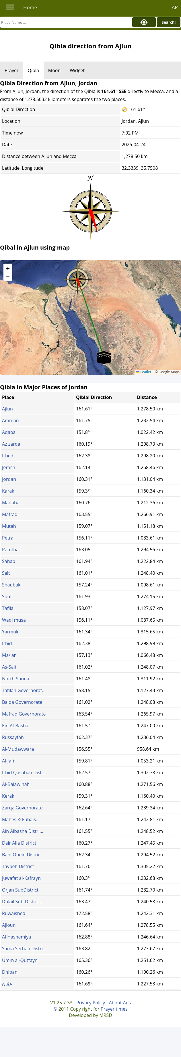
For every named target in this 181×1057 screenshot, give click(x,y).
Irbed (7, 456)
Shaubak (11, 585)
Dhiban (9, 972)
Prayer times (114, 1009)
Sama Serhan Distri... (24, 948)
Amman (10, 420)
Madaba (11, 502)
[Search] (64, 22)
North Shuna (15, 678)
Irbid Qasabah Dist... (23, 772)
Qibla (33, 70)
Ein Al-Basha (15, 725)
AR (175, 7)
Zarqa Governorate (22, 808)
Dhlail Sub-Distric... (22, 901)
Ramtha (10, 549)
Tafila (7, 608)
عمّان (7, 984)
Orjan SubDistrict (20, 890)
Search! (169, 22)
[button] (77, 277)
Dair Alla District (19, 843)
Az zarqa (11, 444)
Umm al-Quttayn (20, 960)
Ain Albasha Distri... (22, 831)
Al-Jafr (8, 761)
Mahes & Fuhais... (21, 819)
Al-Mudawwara (18, 749)
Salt (6, 573)
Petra (7, 538)
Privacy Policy (90, 1002)
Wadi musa (14, 620)
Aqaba (8, 432)
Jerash (8, 467)
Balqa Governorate (22, 702)
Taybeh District (18, 866)
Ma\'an (9, 655)
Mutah (9, 526)
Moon (54, 70)
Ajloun (8, 925)
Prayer (12, 70)
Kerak (8, 796)
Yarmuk (10, 632)
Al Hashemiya (16, 937)
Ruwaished (13, 913)
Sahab (8, 561)
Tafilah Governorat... (24, 690)
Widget (77, 70)
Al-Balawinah (16, 784)
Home (30, 7)
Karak (8, 491)
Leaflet (143, 372)
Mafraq (9, 514)
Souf (7, 596)
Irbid (7, 643)
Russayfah (13, 737)
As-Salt (9, 667)
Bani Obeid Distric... (23, 854)
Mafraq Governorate (24, 714)
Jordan (9, 479)
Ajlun (7, 409)
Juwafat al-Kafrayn (21, 878)
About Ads (120, 1002)
